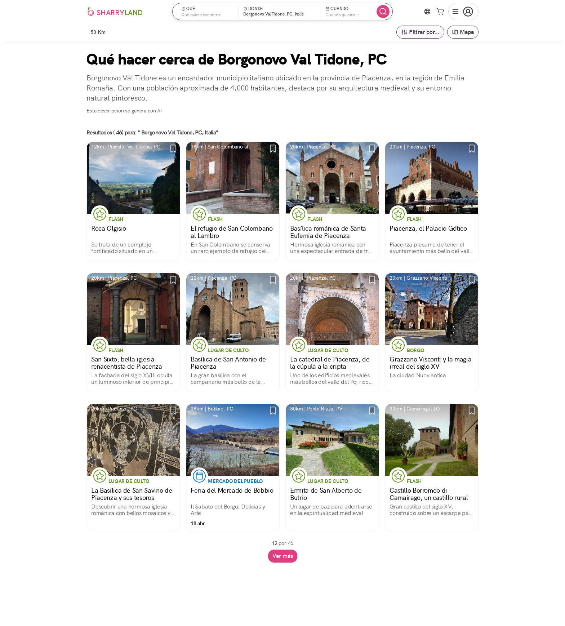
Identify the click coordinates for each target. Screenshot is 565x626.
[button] (208, 11)
